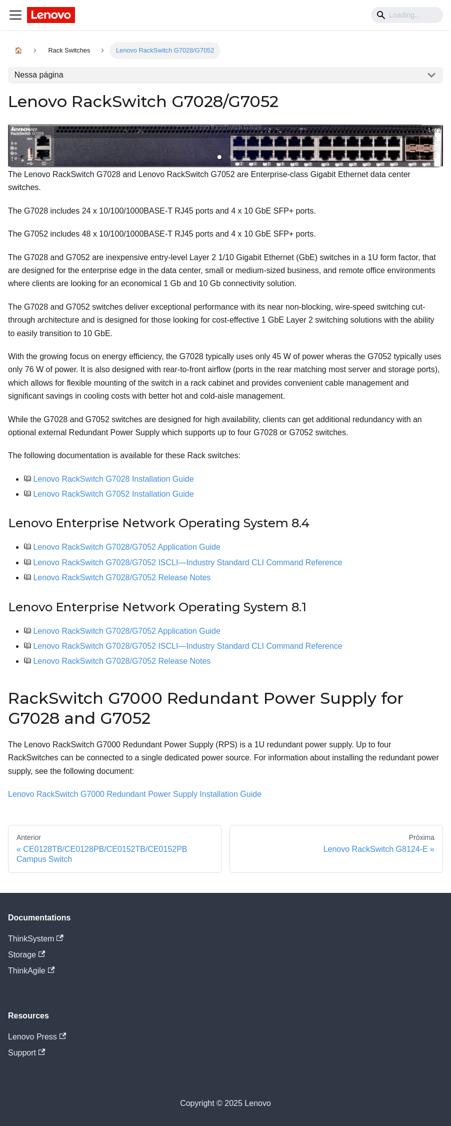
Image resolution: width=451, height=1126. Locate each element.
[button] (220, 157)
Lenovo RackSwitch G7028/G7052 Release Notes (121, 577)
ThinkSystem (36, 938)
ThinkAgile (31, 970)
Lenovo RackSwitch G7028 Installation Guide (113, 479)
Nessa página (39, 75)
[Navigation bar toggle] (15, 15)
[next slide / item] (436, 146)
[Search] (407, 15)
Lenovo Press (37, 1036)
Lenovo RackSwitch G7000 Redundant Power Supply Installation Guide (135, 794)
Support (26, 1052)
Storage (26, 954)
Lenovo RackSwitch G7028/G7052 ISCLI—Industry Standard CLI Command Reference (187, 562)
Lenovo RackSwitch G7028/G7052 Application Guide (126, 547)
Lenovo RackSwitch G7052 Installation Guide (113, 494)
